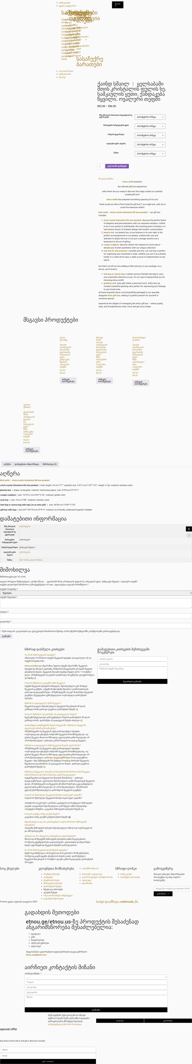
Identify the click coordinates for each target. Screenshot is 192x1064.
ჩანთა (116, 153)
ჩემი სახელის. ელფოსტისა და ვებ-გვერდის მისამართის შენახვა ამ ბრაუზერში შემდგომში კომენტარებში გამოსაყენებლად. (61, 631)
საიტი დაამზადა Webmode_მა (117, 901)
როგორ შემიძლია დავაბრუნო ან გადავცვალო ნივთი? (51, 714)
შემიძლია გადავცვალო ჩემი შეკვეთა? (43, 703)
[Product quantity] (101, 166)
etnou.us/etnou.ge (33, 666)
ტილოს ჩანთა (36, 560)
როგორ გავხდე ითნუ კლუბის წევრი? (42, 814)
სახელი (4, 612)
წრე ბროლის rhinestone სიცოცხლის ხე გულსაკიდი (115, 116)
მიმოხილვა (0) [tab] (50, 464)
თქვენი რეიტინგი (9, 589)
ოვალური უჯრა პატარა (116, 144)
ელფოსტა (5, 622)
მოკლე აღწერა (106, 178)
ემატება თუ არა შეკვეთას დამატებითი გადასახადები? (50, 836)
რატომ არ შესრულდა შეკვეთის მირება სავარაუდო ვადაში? (53, 795)
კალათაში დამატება (117, 166)
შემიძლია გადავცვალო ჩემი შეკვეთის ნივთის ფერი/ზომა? (53, 745)
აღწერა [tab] (7, 464)
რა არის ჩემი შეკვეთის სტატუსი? (40, 655)
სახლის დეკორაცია (116, 134)
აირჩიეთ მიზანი (32, 974)
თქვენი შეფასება (8, 597)
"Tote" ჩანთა (24, 560)
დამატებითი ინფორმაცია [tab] (27, 464)
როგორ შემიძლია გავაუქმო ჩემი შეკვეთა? (45, 683)
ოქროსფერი (24, 526)
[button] (132, 178)
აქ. (35, 678)
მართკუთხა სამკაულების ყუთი (116, 125)
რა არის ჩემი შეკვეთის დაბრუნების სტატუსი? (46, 850)
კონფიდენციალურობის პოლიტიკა (65, 1024)
